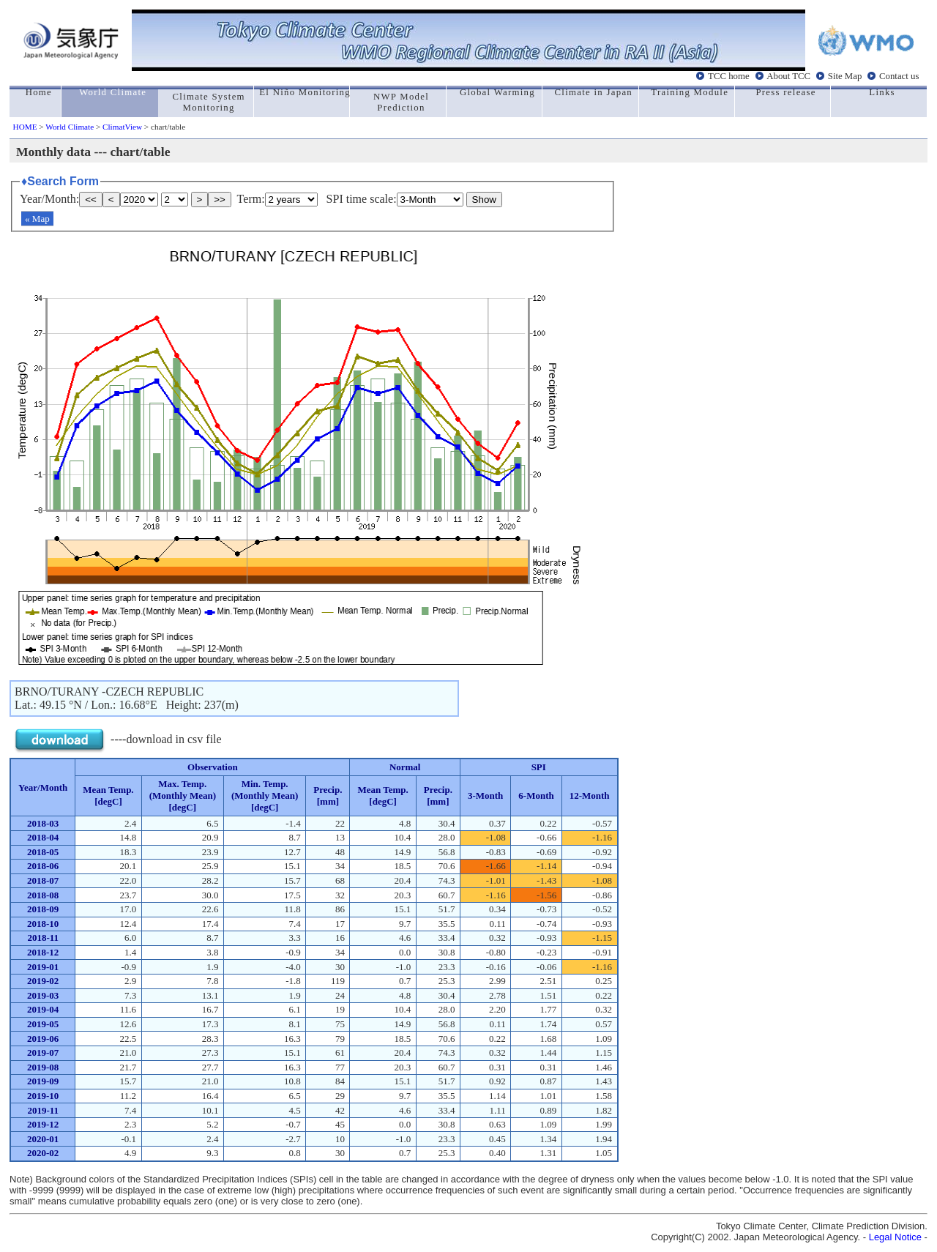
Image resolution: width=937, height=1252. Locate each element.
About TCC (788, 76)
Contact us (899, 76)
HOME (25, 126)
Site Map (845, 76)
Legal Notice (895, 1236)
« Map (37, 218)
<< (91, 199)
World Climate (69, 126)
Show (484, 199)
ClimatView (122, 126)
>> (219, 199)
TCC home (729, 76)
